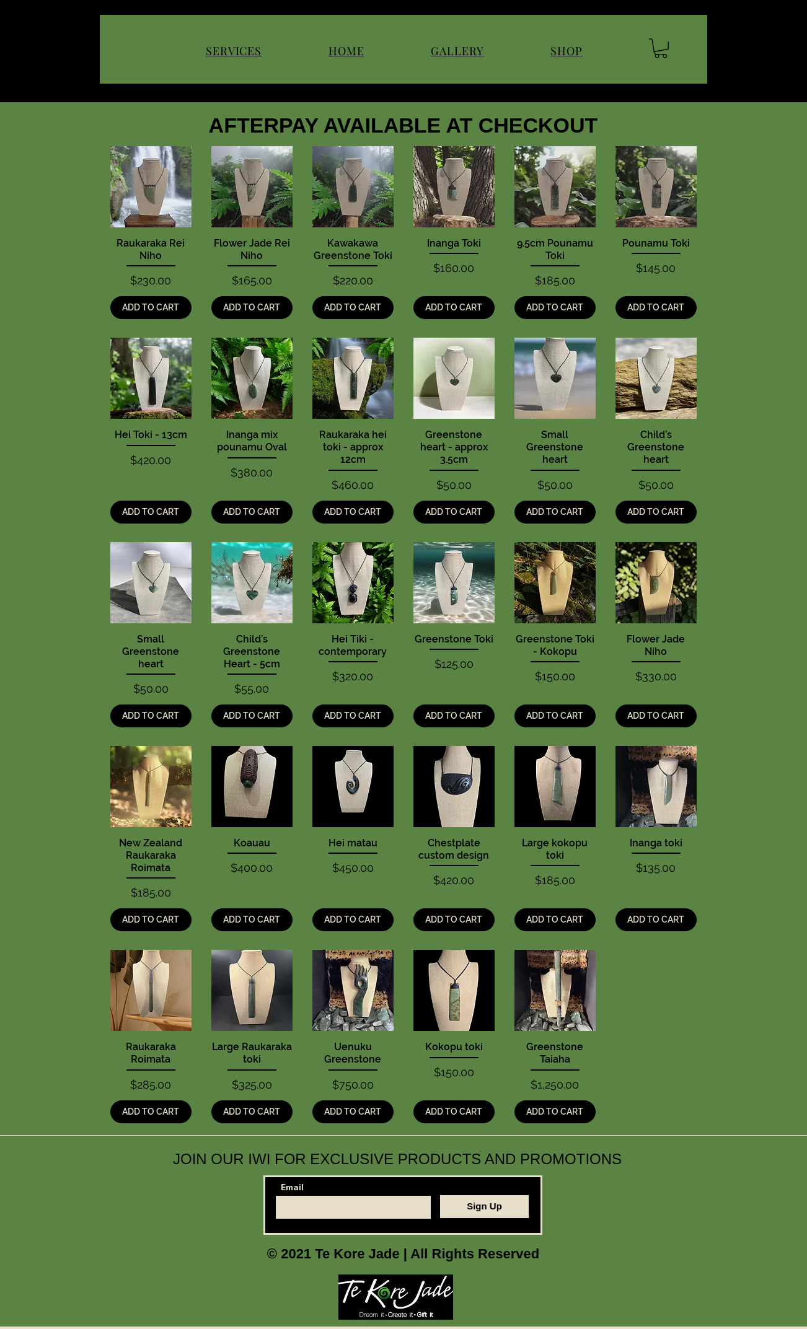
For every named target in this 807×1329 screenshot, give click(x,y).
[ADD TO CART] (151, 307)
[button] (660, 48)
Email (292, 1187)
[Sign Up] (484, 1206)
